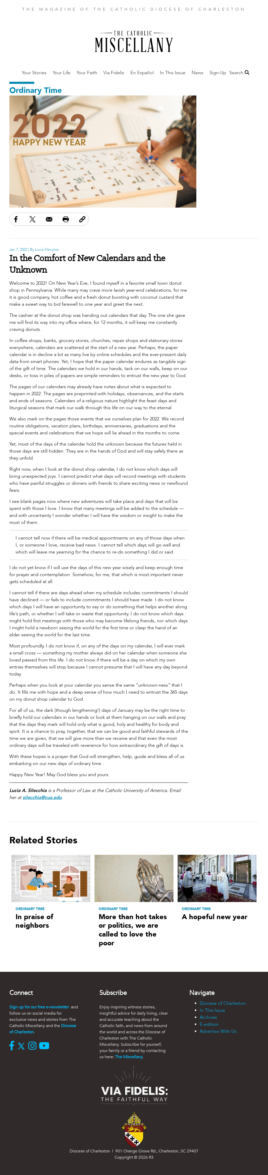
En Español (142, 73)
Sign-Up (218, 73)
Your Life (61, 73)
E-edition (209, 1024)
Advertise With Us (218, 1031)
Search (239, 73)
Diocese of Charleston (223, 1003)
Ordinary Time (35, 90)
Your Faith (87, 73)
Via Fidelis (113, 73)
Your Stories (34, 73)
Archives (208, 1017)
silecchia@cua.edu (42, 797)
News (197, 73)
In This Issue (172, 73)
